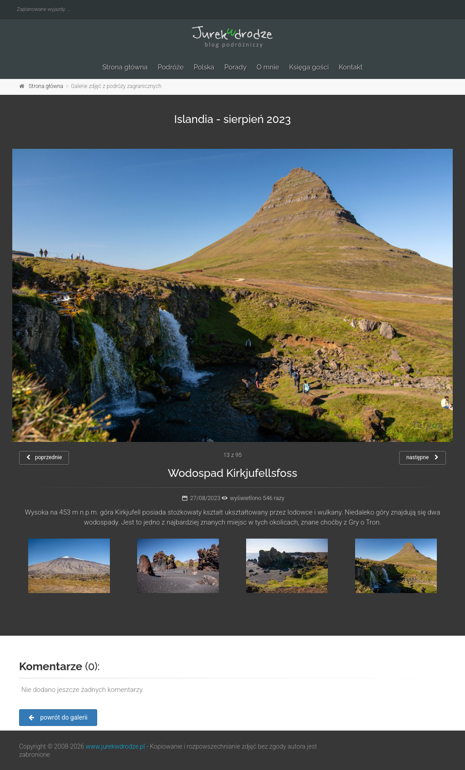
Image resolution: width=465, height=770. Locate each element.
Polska (204, 67)
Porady (235, 67)
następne (422, 457)
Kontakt (351, 67)
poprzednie (44, 457)
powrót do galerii (58, 717)
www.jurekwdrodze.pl (115, 746)
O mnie (268, 67)
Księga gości (309, 67)
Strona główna (125, 67)
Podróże (170, 67)
